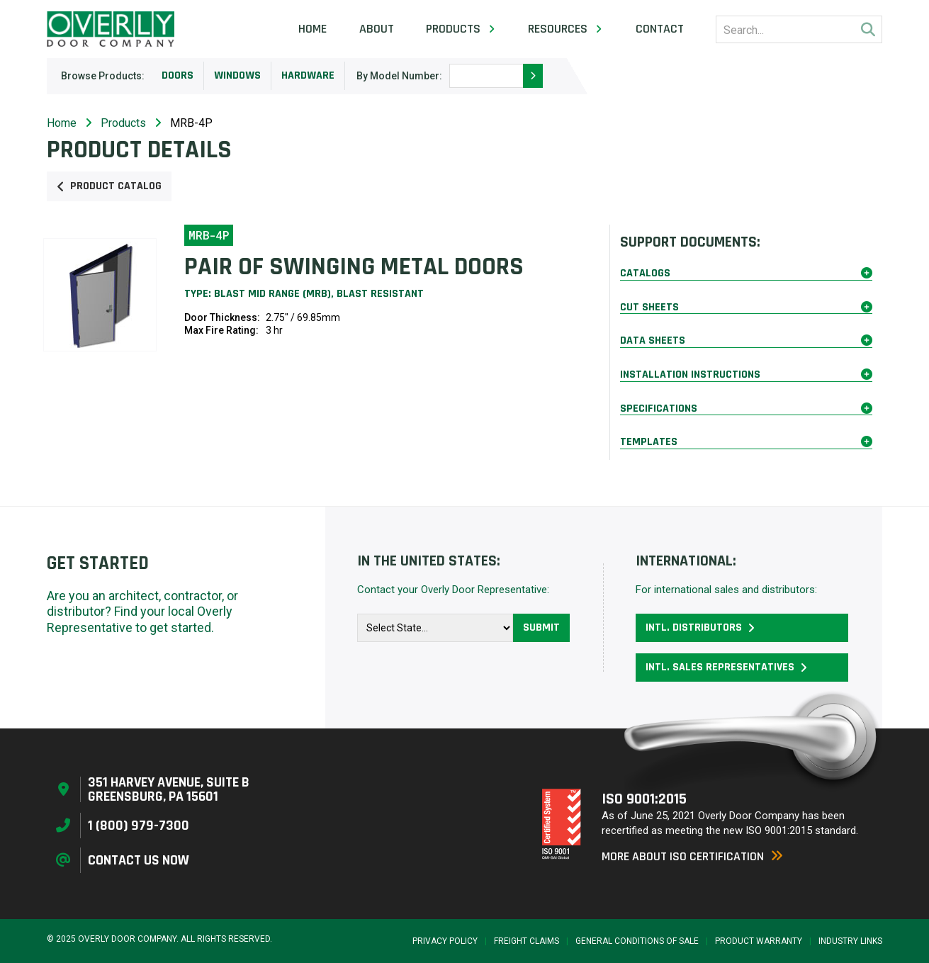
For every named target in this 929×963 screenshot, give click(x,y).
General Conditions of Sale (637, 941)
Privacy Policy (445, 941)
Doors (177, 75)
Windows (237, 75)
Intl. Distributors (700, 627)
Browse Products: (103, 75)
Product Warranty (758, 941)
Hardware (307, 75)
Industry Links (850, 941)
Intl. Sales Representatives (726, 667)
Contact (660, 29)
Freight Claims (526, 941)
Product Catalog (109, 186)
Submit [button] (541, 627)
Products (123, 123)
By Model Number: (399, 75)
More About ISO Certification (692, 856)
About (376, 29)
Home (312, 29)
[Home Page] (110, 29)
